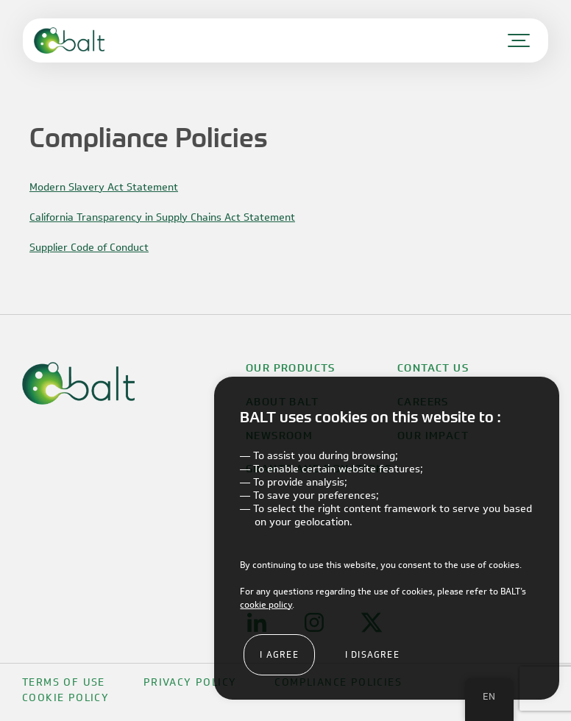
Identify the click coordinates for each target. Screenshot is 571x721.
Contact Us (433, 367)
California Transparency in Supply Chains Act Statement (162, 217)
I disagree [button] (372, 654)
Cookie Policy (65, 698)
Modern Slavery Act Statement (103, 187)
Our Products (291, 367)
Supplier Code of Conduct (89, 247)
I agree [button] (279, 654)
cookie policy (266, 604)
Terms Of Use (63, 682)
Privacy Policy (190, 682)
